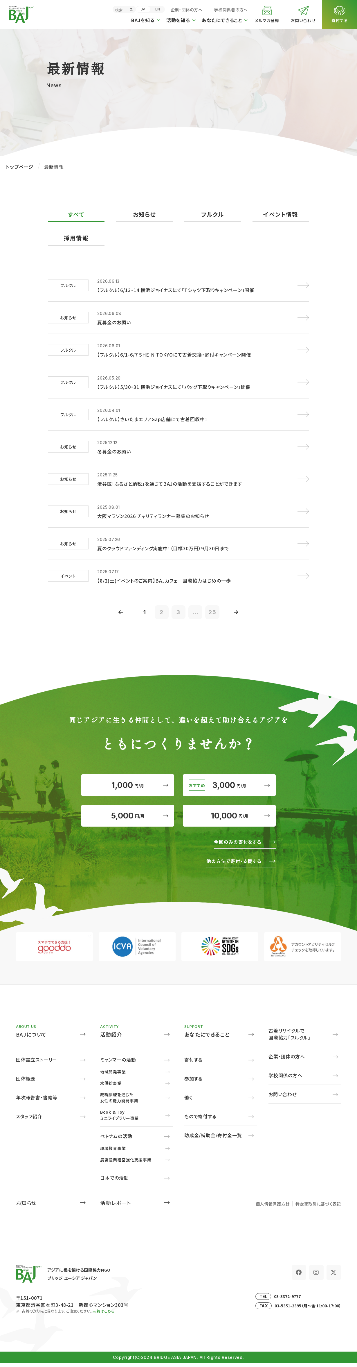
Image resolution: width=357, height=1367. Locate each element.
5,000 (128, 819)
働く (188, 1100)
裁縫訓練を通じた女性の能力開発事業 (119, 1101)
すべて (76, 214)
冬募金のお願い (114, 451)
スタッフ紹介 (29, 1119)
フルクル (212, 214)
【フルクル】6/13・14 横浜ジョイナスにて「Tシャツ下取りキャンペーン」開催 (175, 290)
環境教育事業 (113, 1152)
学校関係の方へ (285, 1078)
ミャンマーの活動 (118, 1063)
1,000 (127, 787)
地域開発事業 (113, 1075)
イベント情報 (280, 214)
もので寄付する (200, 1119)
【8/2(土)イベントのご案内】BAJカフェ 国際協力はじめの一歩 (164, 580)
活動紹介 (111, 1038)
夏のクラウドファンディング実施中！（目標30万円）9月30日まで (163, 548)
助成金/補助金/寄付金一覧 (213, 1138)
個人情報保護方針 (273, 1207)
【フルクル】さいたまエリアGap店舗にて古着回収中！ (152, 419)
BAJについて (31, 1038)
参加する (193, 1081)
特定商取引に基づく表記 (318, 1207)
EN (157, 9)
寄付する (193, 1063)
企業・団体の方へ (187, 10)
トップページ (19, 166)
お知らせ (144, 214)
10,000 (229, 819)
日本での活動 (114, 1181)
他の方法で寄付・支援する (233, 864)
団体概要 (25, 1081)
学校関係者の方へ (231, 10)
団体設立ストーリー (36, 1063)
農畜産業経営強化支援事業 (125, 1163)
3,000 (229, 787)
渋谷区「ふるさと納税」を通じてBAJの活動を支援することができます (169, 483)
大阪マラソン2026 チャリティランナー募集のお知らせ (153, 516)
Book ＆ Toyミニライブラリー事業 (119, 1118)
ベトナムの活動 (116, 1139)
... (196, 612)
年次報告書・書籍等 (36, 1100)
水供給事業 (111, 1087)
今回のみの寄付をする (237, 845)
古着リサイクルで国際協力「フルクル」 (289, 1037)
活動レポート (115, 1206)
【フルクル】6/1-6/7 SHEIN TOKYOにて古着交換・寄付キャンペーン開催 (174, 354)
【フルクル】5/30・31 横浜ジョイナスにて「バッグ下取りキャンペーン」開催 (173, 387)
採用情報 (76, 238)
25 (213, 612)
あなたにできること (207, 1038)
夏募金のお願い (114, 322)
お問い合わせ (282, 1097)
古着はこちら (103, 1314)
